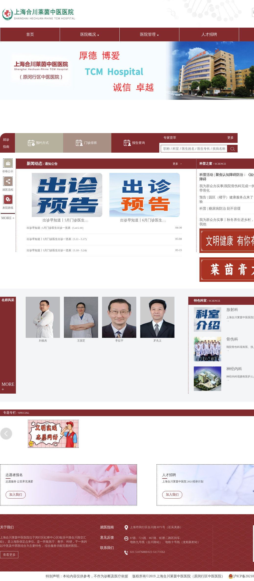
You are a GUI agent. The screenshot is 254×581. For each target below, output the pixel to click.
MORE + (7, 218)
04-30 (178, 227)
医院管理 (149, 34)
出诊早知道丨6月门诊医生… (143, 197)
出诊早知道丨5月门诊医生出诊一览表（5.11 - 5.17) (57, 239)
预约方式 (42, 143)
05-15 (178, 250)
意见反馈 (107, 537)
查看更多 (9, 555)
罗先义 (157, 340)
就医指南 (107, 527)
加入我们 (15, 494)
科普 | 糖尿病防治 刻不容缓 (219, 208)
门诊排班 (90, 143)
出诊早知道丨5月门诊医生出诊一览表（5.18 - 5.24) (57, 250)
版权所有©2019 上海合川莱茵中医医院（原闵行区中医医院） (178, 576)
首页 (30, 34)
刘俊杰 (43, 340)
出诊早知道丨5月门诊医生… (65, 197)
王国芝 (81, 340)
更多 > (177, 163)
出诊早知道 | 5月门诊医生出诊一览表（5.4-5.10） (56, 227)
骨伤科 (232, 339)
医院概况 (89, 34)
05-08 (178, 238)
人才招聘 (209, 34)
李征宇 (119, 340)
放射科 (232, 310)
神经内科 (234, 369)
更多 (230, 137)
